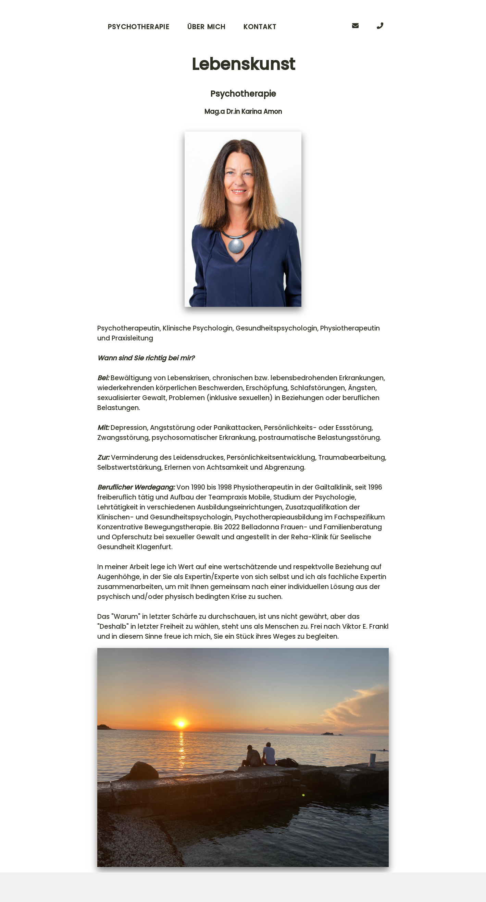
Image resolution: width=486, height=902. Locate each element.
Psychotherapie (139, 27)
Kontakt (260, 27)
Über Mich (206, 27)
